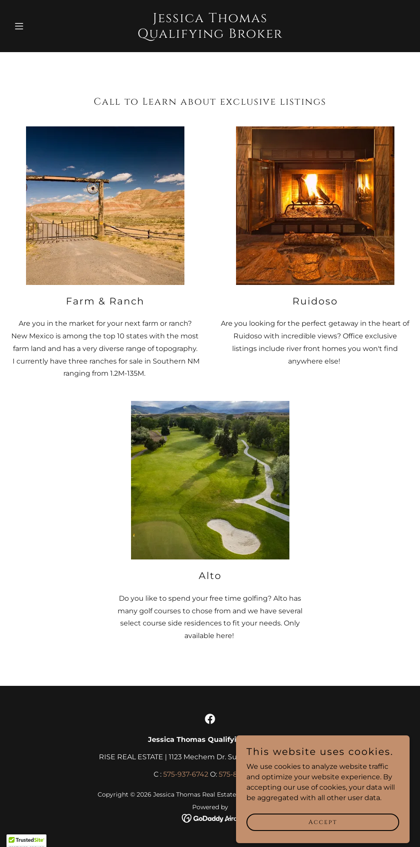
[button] (40, 26)
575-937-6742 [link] (185, 774)
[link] (210, 35)
